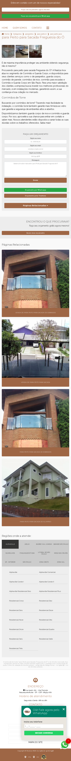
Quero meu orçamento (35, 233)
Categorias (17, 34)
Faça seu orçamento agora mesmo (35, 9)
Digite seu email (35, 145)
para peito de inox (42, 34)
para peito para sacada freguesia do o (56, 34)
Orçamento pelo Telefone (35, 196)
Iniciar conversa (44, 733)
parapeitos (29, 34)
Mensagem (35, 160)
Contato (37, 28)
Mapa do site (35, 742)
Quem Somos (20, 28)
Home (5, 28)
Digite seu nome (35, 138)
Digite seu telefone (35, 153)
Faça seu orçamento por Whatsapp (35, 16)
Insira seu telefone (33, 722)
